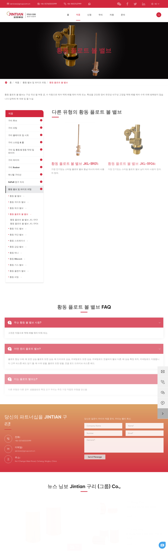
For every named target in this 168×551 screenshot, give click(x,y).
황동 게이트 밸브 (18, 202)
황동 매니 (14, 253)
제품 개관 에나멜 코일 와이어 (141, 507)
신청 (89, 15)
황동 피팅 (14, 277)
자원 (112, 15)
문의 (123, 15)
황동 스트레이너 (17, 240)
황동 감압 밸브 (16, 247)
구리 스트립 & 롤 (16, 142)
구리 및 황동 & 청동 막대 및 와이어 (21, 151)
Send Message (97, 457)
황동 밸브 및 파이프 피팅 (34, 82)
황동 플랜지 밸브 (18, 271)
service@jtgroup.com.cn (20, 4)
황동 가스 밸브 (16, 265)
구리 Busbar (14, 167)
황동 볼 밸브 (15, 196)
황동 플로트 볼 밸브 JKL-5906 (24, 223)
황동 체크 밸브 (16, 208)
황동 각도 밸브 (16, 228)
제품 (78, 14)
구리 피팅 (12, 128)
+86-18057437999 (74, 4)
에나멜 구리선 (14, 174)
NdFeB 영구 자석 (16, 182)
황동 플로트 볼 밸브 (58, 82)
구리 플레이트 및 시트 (18, 135)
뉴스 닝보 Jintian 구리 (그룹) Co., (84, 488)
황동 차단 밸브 (16, 234)
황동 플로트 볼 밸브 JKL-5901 (24, 220)
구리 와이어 (13, 160)
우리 (100, 15)
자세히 (131, 516)
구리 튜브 (12, 120)
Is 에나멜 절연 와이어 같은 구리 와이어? (144, 536)
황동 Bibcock (16, 259)
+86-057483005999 (48, 4)
